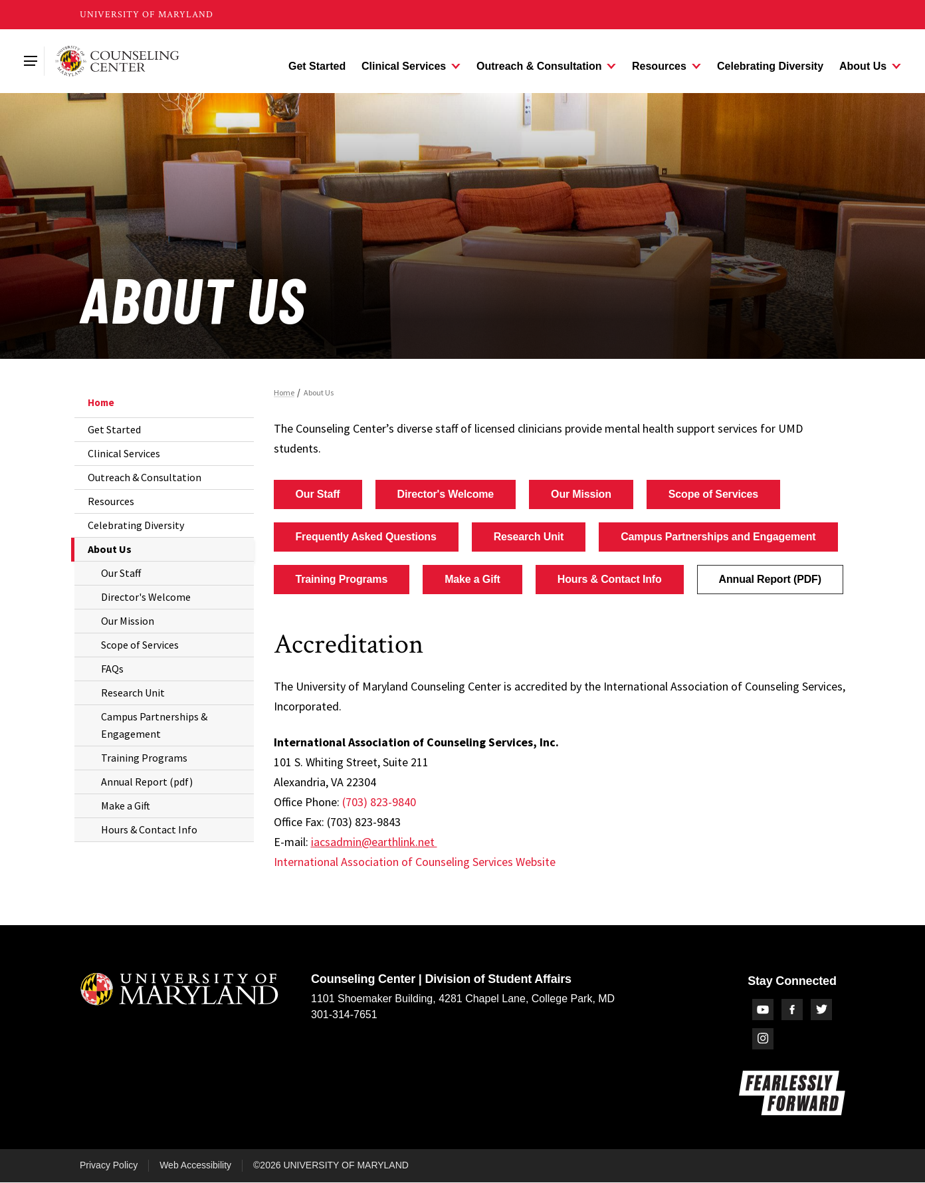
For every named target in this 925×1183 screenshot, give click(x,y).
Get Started (114, 429)
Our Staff (121, 573)
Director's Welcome (146, 596)
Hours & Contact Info (149, 829)
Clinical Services (124, 453)
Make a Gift (125, 805)
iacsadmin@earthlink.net (374, 841)
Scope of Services (140, 644)
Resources (111, 501)
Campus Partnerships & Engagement (154, 725)
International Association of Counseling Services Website (415, 861)
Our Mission (127, 620)
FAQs (112, 668)
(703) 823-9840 (379, 801)
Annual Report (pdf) (147, 781)
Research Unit (133, 692)
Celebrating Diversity (136, 525)
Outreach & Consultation (144, 477)
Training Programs (144, 757)
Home (101, 402)
